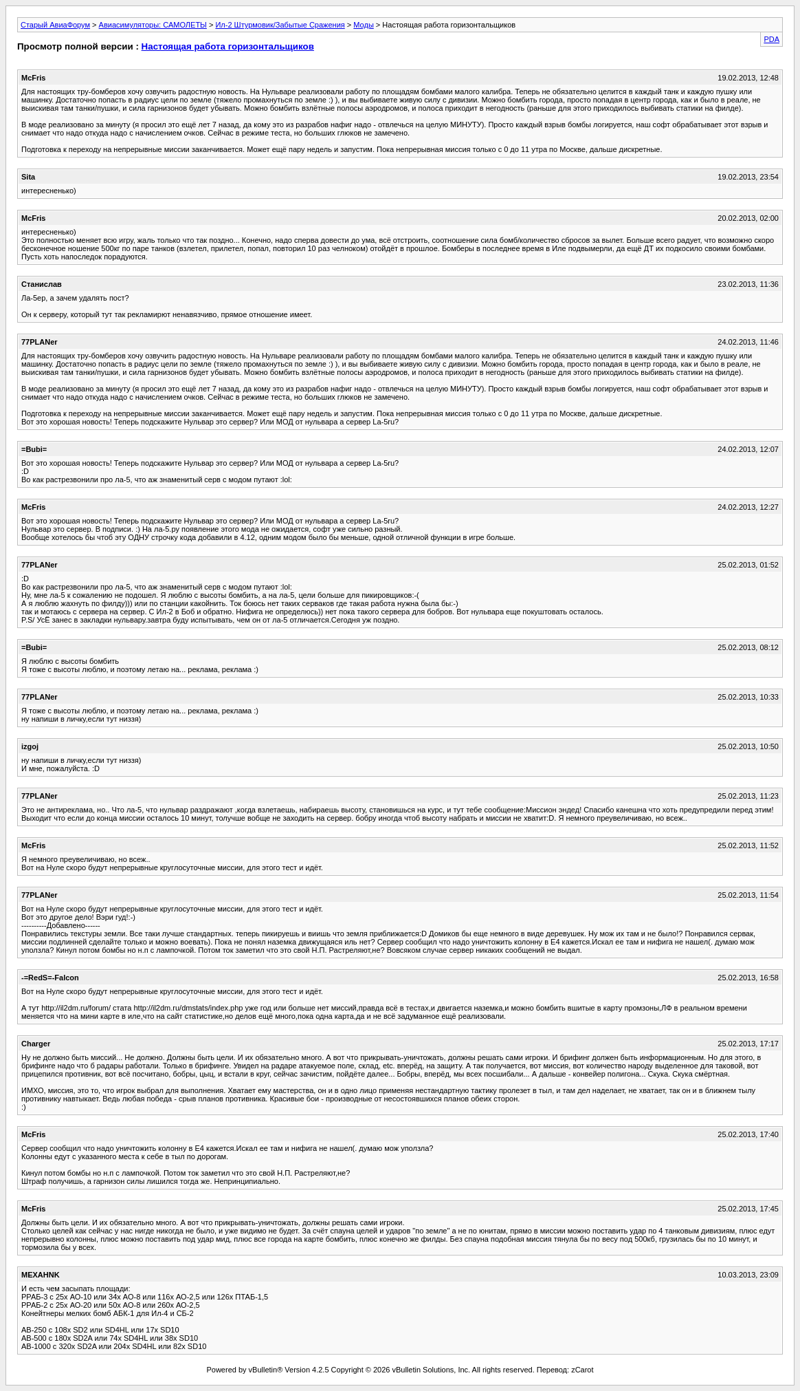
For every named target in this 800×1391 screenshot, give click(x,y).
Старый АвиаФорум (55, 25)
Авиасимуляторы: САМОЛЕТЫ (153, 25)
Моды (363, 25)
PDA (771, 39)
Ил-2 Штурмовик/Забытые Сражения (279, 25)
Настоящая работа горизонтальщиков (228, 46)
